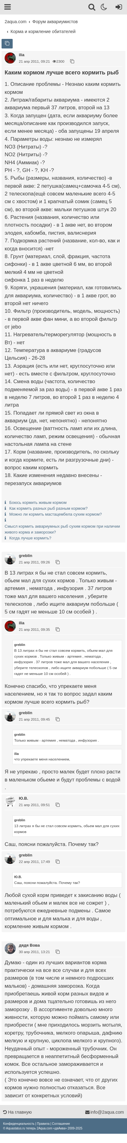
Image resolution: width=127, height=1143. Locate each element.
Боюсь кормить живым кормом (37, 502)
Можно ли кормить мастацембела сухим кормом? (55, 514)
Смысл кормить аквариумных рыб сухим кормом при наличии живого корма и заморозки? (62, 529)
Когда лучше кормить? (30, 538)
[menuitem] (18, 1123)
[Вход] (117, 8)
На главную (17, 1112)
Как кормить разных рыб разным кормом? (48, 508)
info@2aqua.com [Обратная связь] (104, 1112)
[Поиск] (92, 8)
